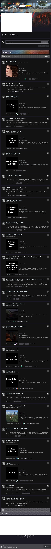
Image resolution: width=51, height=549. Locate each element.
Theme (18, 535)
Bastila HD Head (11, 61)
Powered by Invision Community (25, 537)
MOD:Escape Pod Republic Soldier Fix (17, 291)
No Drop (8, 463)
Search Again (44, 41)
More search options (43, 45)
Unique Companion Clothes (14, 131)
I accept (47, 546)
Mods (18, 97)
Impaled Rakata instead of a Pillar (16, 406)
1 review (21, 79)
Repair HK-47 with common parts (16, 326)
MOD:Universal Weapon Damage (15, 498)
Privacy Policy (23, 535)
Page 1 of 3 (17, 56)
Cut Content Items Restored (14, 200)
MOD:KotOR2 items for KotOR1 (15, 222)
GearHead (8, 63)
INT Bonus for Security (12, 441)
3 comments (15, 79)
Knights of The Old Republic (22, 63)
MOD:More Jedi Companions (14, 393)
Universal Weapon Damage (14, 235)
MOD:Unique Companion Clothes (15, 119)
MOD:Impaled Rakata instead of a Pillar (17, 428)
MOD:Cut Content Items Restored (16, 188)
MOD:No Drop (10, 486)
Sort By (47, 56)
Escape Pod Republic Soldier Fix (15, 304)
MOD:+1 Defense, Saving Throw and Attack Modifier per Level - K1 (25, 279)
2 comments (16, 366)
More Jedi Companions (13, 349)
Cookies (33, 535)
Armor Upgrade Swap (12, 96)
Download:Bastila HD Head (14, 84)
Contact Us (29, 535)
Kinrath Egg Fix (10, 371)
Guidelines (15, 547)
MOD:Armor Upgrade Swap (14, 175)
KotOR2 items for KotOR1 (13, 153)
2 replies (18, 493)
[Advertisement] (16, 22)
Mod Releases (20, 85)
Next (9, 56)
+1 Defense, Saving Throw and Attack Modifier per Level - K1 (23, 257)
